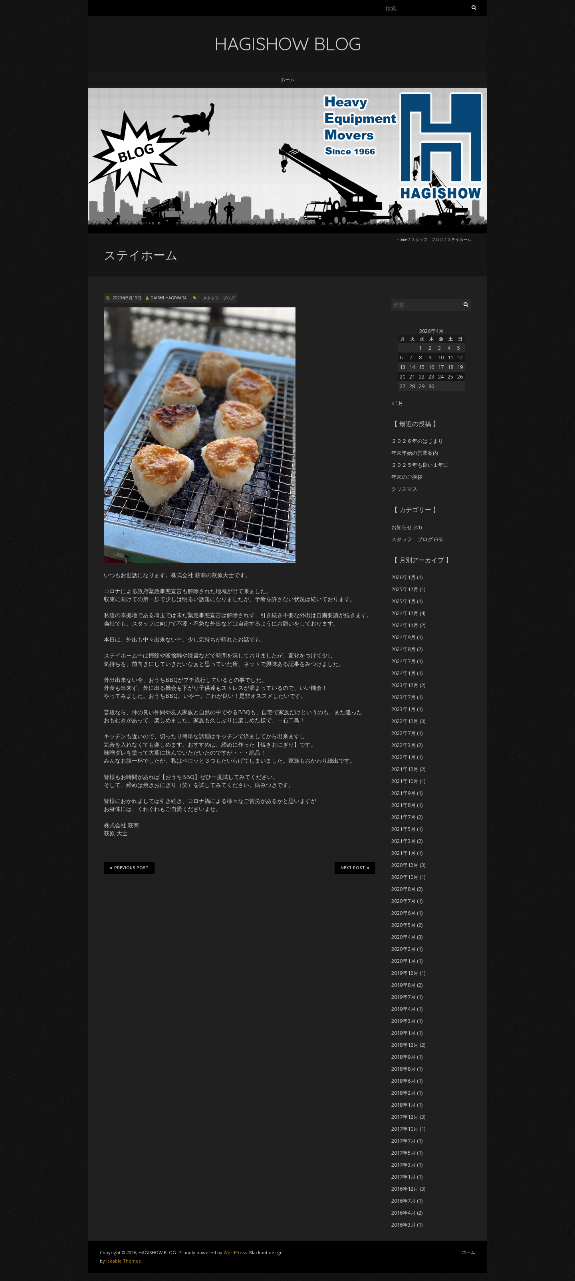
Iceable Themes (123, 1261)
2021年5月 (403, 829)
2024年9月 (403, 637)
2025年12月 (404, 589)
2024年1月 (403, 673)
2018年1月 (403, 1104)
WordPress (235, 1252)
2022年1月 (403, 757)
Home (402, 239)
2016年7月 (403, 1200)
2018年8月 (403, 1068)
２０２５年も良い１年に (419, 464)
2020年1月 (403, 960)
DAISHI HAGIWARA (168, 298)
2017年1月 (403, 1176)
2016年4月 (403, 1212)
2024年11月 (404, 625)
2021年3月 (403, 841)
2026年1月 (403, 577)
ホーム (287, 79)
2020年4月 (403, 936)
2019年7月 (403, 996)
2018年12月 (404, 1044)
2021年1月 (403, 853)
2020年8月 (403, 889)
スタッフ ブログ (427, 239)
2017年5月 (403, 1152)
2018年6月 (403, 1080)
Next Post (355, 868)
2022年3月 (403, 745)
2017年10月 (404, 1128)
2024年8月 (403, 649)
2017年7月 (403, 1140)
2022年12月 (404, 721)
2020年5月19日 (126, 298)
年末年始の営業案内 (414, 452)
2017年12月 (404, 1116)
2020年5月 (403, 924)
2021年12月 (404, 769)
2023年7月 (403, 697)
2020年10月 (404, 877)
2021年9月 (403, 793)
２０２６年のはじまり (417, 440)
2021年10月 (404, 781)
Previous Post (129, 868)
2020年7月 (403, 900)
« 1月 (397, 402)
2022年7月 (403, 733)
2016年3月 (403, 1224)
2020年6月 (403, 912)
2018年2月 (403, 1092)
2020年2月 (403, 948)
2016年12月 (404, 1188)
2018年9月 (403, 1056)
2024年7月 (403, 661)
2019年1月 (403, 1032)
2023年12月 (404, 685)
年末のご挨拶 (406, 476)
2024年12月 (404, 613)
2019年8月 (403, 984)
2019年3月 (403, 1020)
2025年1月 (403, 601)
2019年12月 (404, 972)
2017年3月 (403, 1164)
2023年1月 (403, 709)
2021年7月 (403, 817)
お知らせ (401, 527)
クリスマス (404, 488)
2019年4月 (403, 1008)
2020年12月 (404, 865)
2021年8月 (403, 805)
